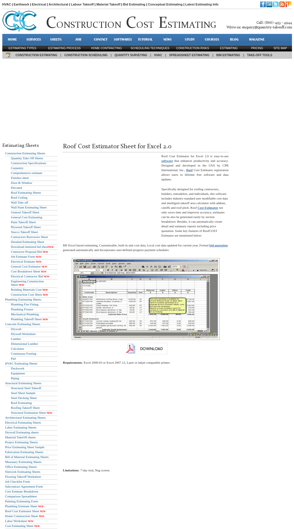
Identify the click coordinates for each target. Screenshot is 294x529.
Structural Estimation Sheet (28, 412)
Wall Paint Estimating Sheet (29, 207)
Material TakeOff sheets (20, 437)
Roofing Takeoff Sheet (25, 407)
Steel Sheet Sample (23, 393)
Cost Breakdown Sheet (25, 271)
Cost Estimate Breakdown (22, 491)
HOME (12, 39)
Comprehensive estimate (26, 173)
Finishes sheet (20, 178)
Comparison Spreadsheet (21, 496)
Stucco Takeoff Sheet (24, 232)
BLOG (234, 39)
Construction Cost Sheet (26, 294)
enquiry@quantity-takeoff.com (267, 27)
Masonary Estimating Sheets (23, 462)
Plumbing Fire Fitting (25, 304)
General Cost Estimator (26, 266)
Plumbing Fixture (22, 309)
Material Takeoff (108, 4)
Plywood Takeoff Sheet (26, 227)
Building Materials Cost (26, 289)
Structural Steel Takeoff (26, 388)
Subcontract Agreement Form (24, 486)
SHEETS (56, 39)
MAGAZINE (256, 39)
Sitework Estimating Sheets (23, 471)
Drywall (16, 329)
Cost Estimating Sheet (19, 526)
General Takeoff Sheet (25, 212)
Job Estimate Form (23, 256)
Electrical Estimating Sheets (23, 422)
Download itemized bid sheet (29, 246)
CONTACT (100, 39)
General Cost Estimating (26, 217)
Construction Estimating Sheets (25, 153)
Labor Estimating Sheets (20, 427)
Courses (212, 39)
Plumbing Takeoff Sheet (26, 319)
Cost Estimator (208, 207)
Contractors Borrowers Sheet (29, 237)
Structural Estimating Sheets (23, 383)
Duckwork (17, 368)
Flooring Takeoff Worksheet (23, 476)
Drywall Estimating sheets (22, 432)
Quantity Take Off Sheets (27, 158)
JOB (78, 39)
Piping (15, 378)
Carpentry (17, 168)
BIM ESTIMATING (228, 55)
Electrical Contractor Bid (27, 276)
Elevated (16, 187)
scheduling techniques (150, 48)
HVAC (6, 4)
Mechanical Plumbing (25, 314)
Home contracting (106, 48)
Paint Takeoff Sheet (23, 222)
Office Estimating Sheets (21, 466)
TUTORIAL (145, 39)
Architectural (58, 4)
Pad (13, 358)
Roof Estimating (21, 402)
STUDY (190, 39)
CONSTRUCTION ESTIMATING (36, 55)
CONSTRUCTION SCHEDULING (85, 55)
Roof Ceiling (19, 197)
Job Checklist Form (17, 481)
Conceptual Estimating (165, 4)
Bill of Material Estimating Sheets (27, 457)
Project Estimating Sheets (21, 442)
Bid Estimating (134, 4)
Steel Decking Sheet (24, 398)
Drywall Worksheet (23, 334)
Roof (189, 170)
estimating (229, 48)
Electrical (39, 4)
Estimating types (22, 48)
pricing (257, 48)
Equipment (18, 373)
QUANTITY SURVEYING (131, 55)
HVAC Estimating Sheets (21, 363)
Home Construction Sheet (21, 516)
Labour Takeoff (82, 4)
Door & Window (21, 182)
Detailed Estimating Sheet (27, 242)
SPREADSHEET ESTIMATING (189, 55)
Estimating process (64, 48)
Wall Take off (19, 202)
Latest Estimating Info (201, 4)
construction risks (192, 48)
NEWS (167, 39)
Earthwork (21, 4)
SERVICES (33, 39)
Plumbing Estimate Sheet (21, 506)
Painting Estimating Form (21, 501)
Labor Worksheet (16, 521)
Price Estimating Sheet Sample (25, 447)
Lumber (16, 339)
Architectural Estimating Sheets (25, 417)
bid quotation (218, 245)
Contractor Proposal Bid (26, 251)
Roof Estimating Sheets (26, 192)
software (167, 160)
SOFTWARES (123, 39)
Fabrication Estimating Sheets (24, 452)
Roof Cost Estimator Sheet (22, 511)
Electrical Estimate (23, 261)
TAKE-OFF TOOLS (259, 55)
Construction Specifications (28, 163)
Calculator (17, 348)
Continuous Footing (23, 353)
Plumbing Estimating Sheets (23, 299)
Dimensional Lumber (24, 343)
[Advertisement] (147, 99)
